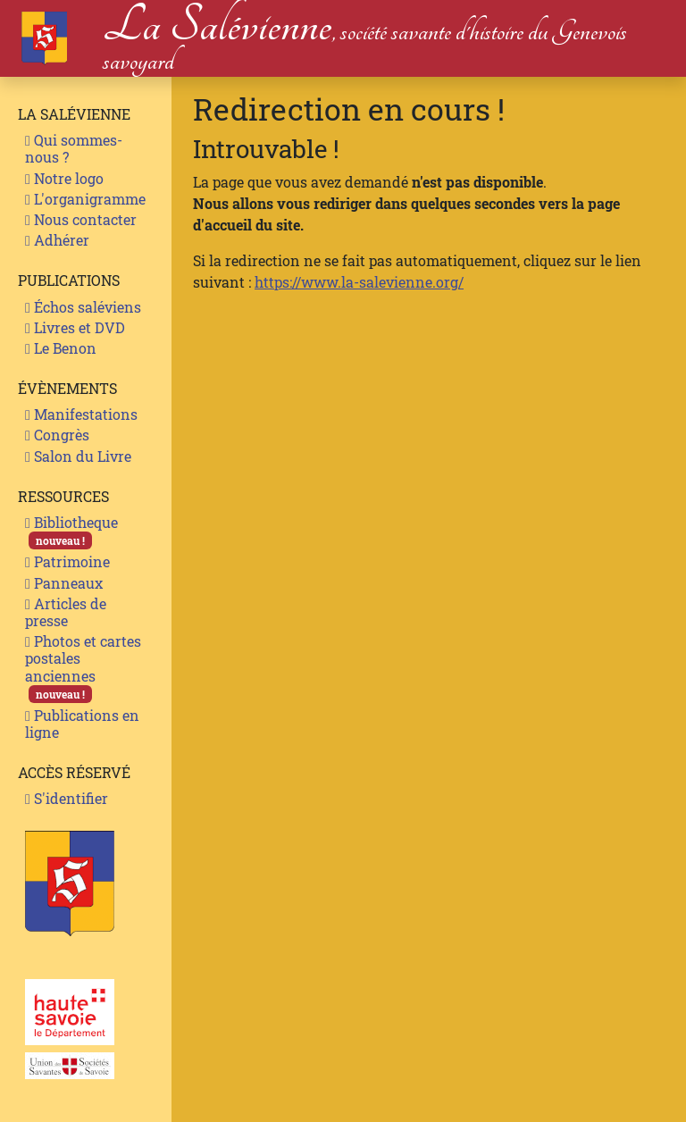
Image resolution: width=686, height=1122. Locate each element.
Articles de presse (65, 612)
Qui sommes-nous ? (73, 148)
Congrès (57, 434)
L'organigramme (85, 198)
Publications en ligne (82, 723)
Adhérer (57, 239)
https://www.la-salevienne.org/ (359, 281)
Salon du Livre (78, 456)
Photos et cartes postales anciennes (83, 667)
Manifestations (81, 414)
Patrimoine (67, 561)
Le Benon (60, 348)
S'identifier (66, 798)
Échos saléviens (83, 306)
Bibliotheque (71, 531)
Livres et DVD (75, 327)
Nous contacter (81, 219)
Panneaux (64, 583)
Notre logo (64, 178)
